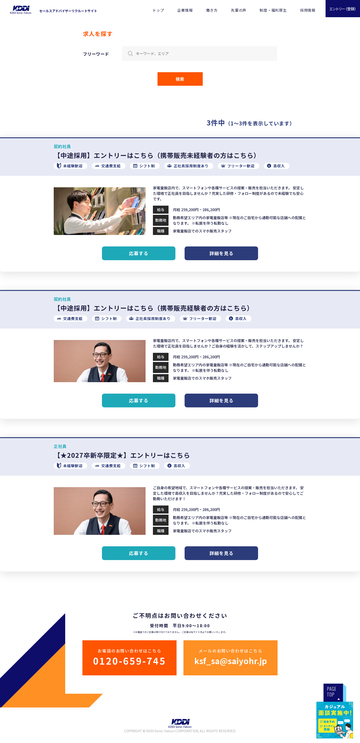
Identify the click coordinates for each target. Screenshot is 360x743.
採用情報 (307, 10)
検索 (180, 79)
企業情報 (185, 10)
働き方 (212, 10)
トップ (158, 10)
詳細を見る (221, 253)
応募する (138, 253)
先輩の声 (238, 10)
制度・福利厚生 (273, 10)
